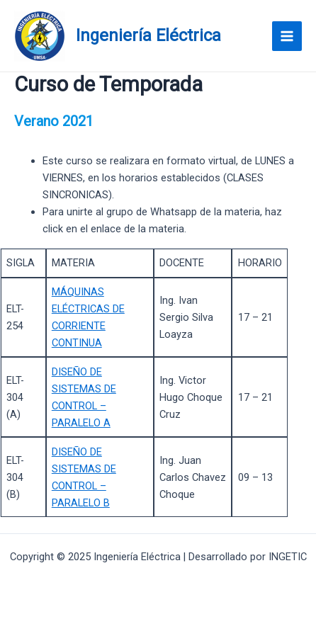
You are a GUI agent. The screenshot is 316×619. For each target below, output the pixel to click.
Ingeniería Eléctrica (148, 35)
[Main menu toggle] (287, 36)
